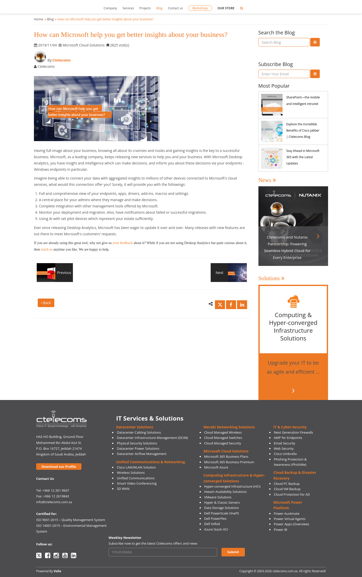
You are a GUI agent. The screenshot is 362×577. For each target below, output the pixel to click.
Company (110, 8)
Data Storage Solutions (221, 507)
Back (46, 302)
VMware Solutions (218, 497)
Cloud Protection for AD (292, 494)
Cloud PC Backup (287, 483)
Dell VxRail (212, 524)
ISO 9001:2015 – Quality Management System (70, 519)
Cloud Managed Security (222, 443)
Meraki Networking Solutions (229, 427)
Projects (145, 8)
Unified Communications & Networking (150, 461)
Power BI (280, 529)
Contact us (175, 8)
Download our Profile (58, 466)
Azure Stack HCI (216, 529)
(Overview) (301, 524)
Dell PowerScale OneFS (221, 513)
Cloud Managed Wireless (223, 432)
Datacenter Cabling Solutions (139, 432)
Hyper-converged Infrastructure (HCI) (232, 486)
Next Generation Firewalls (293, 432)
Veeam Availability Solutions (225, 491)
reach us (47, 249)
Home (38, 19)
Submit (233, 552)
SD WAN (123, 488)
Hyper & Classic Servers (222, 502)
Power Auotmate (286, 513)
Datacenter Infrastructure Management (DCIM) (152, 437)
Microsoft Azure (216, 467)
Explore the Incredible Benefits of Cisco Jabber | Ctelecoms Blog (303, 130)
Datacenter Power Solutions (138, 448)
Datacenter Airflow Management (141, 453)
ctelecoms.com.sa (285, 571)
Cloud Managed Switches (223, 437)
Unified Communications (136, 478)
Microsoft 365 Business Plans (226, 456)
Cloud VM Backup (287, 489)
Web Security (284, 448)
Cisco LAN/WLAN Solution (136, 467)
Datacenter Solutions (134, 427)
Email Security (284, 443)
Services (128, 8)
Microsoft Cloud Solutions (226, 451)
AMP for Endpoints (288, 437)
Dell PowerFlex (215, 518)
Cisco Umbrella (285, 453)
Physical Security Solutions (137, 443)
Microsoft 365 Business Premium (229, 462)
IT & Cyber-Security (289, 427)
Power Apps (283, 524)
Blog (159, 8)
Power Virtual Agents (289, 518)
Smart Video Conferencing (137, 483)
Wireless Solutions (131, 472)
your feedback (122, 243)
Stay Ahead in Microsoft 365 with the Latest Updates (303, 157)
